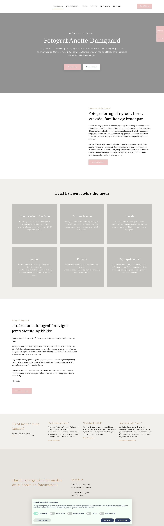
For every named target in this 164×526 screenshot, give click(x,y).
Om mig (94, 6)
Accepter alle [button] (122, 520)
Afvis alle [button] (107, 520)
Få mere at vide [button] (42, 520)
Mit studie (105, 6)
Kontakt (117, 6)
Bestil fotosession (98, 162)
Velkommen (58, 6)
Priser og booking (21, 391)
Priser (85, 6)
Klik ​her (14, 436)
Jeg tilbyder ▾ (72, 6)
